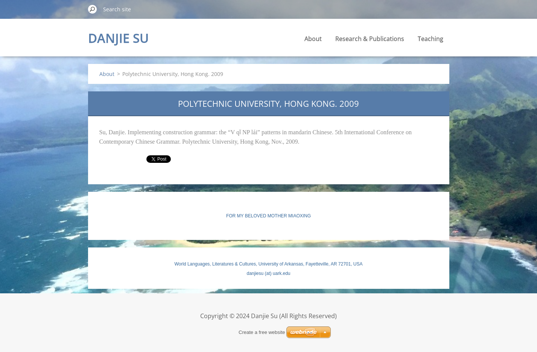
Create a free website (262, 332)
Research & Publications (369, 39)
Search (92, 9)
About (313, 39)
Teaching (430, 39)
